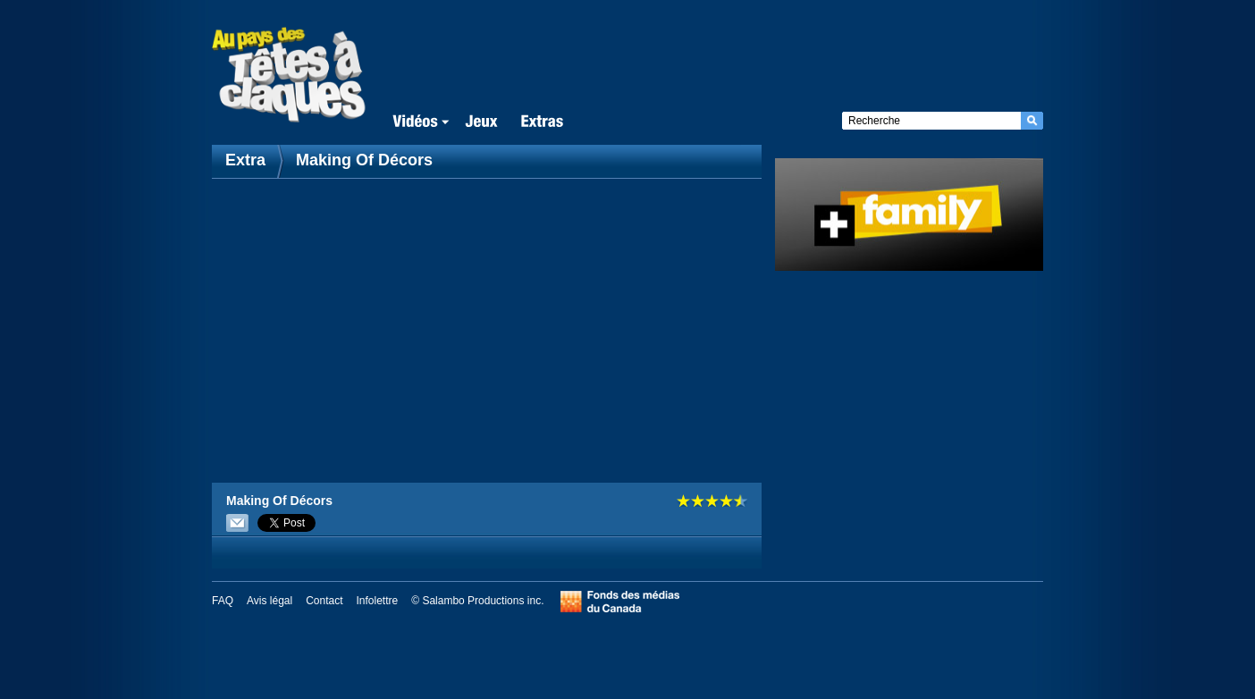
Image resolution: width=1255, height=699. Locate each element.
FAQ (222, 600)
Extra (247, 160)
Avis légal (269, 600)
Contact (324, 600)
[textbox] (931, 121)
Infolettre (378, 600)
